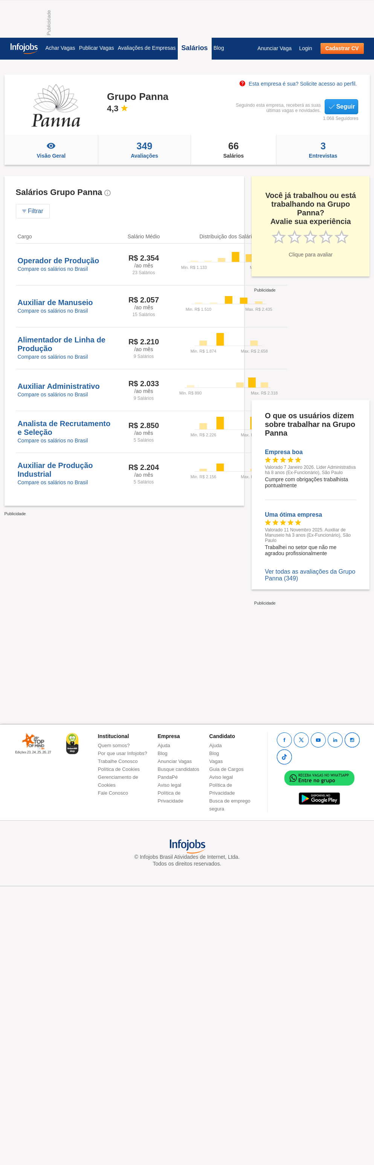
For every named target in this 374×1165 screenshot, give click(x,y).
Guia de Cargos (226, 769)
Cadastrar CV (342, 48)
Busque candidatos (179, 769)
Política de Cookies (119, 769)
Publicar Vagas (96, 48)
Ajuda (164, 745)
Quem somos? (114, 745)
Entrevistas (322, 150)
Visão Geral (51, 150)
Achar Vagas (60, 48)
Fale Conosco (113, 793)
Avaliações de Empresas (147, 48)
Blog (219, 48)
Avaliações (144, 150)
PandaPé (168, 777)
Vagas (216, 761)
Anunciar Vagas (175, 761)
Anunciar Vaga (274, 48)
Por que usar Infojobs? (122, 753)
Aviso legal (170, 785)
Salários (195, 48)
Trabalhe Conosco (118, 761)
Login (305, 48)
